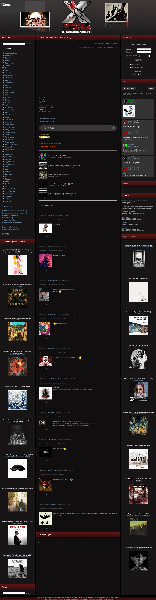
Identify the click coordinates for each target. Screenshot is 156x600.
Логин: (128, 49)
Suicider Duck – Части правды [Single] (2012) (138, 412)
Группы (6, 234)
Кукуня (124, 228)
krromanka (126, 217)
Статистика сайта (9, 220)
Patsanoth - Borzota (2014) (57, 156)
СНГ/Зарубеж (108, 43)
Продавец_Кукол (128, 212)
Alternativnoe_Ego (54, 314)
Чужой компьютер (133, 56)
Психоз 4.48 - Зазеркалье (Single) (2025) (138, 245)
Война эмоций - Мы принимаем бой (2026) (17, 285)
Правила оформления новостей (14, 213)
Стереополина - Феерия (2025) (138, 514)
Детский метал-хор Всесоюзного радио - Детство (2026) (17, 420)
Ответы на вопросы (10, 215)
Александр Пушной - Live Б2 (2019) (138, 312)
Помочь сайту (7, 218)
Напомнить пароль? (138, 67)
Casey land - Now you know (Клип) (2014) (62, 193)
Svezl (49, 246)
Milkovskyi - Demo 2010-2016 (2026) (17, 386)
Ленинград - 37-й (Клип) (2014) (58, 174)
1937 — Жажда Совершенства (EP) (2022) (138, 378)
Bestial (124, 223)
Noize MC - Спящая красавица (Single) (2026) (17, 455)
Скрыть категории (9, 206)
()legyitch (51, 504)
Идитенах (51, 412)
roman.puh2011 (53, 280)
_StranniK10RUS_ (89, 47)
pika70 (50, 215)
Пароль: (129, 52)
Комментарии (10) (46, 205)
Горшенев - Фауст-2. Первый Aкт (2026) (17, 318)
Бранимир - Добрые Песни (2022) (138, 445)
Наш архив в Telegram (10, 229)
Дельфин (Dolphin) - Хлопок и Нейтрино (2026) (17, 250)
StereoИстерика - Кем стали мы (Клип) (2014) (64, 165)
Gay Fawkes (52, 470)
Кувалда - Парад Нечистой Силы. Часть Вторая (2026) (18, 352)
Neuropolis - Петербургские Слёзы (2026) (17, 555)
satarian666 (52, 439)
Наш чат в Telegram (9, 227)
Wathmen (51, 348)
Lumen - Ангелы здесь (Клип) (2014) (60, 184)
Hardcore (101, 43)
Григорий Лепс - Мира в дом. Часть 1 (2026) (17, 521)
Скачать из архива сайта (47, 118)
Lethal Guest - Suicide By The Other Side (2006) (138, 479)
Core (96, 43)
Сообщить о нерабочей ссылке (50, 143)
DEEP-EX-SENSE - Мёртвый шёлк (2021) (138, 547)
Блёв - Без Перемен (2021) (138, 345)
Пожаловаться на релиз (47, 146)
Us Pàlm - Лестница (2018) (138, 278)
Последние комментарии (12, 222)
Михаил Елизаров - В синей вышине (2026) (17, 488)
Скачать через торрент (47, 121)
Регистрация (135, 64)
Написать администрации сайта (14, 211)
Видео (115, 43)
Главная (8, 48)
